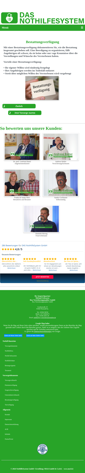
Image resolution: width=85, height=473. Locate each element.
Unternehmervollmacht (12, 395)
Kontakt (7, 414)
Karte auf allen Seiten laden (35, 335)
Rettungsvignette (10, 365)
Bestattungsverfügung (11, 400)
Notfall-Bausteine (9, 341)
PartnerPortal (9, 439)
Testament (8, 370)
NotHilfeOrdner (10, 361)
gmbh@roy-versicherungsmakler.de (45, 317)
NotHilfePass (9, 351)
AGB (6, 429)
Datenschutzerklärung (11, 424)
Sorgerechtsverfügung (11, 390)
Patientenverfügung (11, 385)
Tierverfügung (9, 405)
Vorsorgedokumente (11, 346)
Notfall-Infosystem (11, 356)
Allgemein (6, 410)
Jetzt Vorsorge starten (24, 113)
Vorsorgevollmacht (11, 380)
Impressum (8, 419)
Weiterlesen (11, 268)
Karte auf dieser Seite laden (13, 335)
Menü (5, 27)
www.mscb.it (68, 469)
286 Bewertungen (10, 245)
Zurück (19, 106)
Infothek (7, 434)
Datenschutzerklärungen (43, 331)
